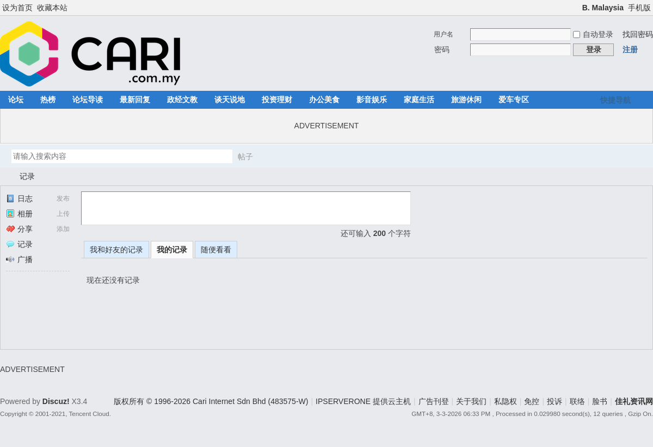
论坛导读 (87, 99)
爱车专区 (513, 99)
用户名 (443, 34)
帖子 (245, 156)
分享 (19, 229)
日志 (19, 198)
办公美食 (324, 99)
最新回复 (135, 99)
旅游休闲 (466, 99)
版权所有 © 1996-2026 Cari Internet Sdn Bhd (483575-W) (211, 401)
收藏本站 (52, 7)
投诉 (554, 401)
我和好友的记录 (116, 249)
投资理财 (277, 99)
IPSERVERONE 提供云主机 (363, 401)
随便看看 (216, 249)
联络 (577, 401)
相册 (19, 213)
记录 (27, 176)
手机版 (639, 7)
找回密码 (638, 34)
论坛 (15, 99)
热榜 (48, 99)
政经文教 (182, 99)
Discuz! (56, 401)
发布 (63, 198)
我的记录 (172, 249)
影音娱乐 (371, 99)
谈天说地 (229, 99)
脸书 (599, 401)
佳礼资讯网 (4, 176)
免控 (531, 401)
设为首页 (17, 7)
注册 (630, 49)
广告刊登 (433, 401)
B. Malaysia (603, 7)
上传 (63, 214)
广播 (19, 259)
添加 (63, 229)
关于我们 (471, 401)
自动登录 (593, 34)
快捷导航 (615, 100)
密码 (441, 49)
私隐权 (505, 401)
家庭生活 (419, 99)
